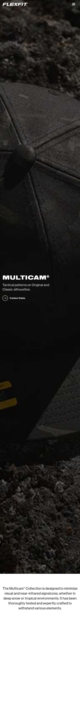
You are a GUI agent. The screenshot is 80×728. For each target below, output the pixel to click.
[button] (74, 4)
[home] (36, 4)
